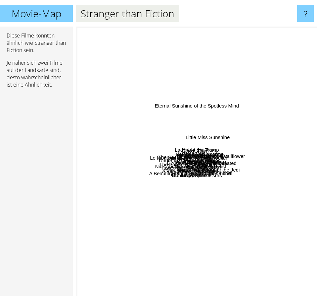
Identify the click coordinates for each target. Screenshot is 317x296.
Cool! (200, 194)
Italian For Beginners (133, 189)
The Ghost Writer (264, 137)
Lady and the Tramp (195, 63)
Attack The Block (198, 245)
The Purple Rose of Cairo (135, 196)
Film (227, 134)
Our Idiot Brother (158, 219)
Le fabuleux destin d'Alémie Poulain (141, 149)
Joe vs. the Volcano (182, 158)
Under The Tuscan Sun (108, 157)
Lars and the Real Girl (213, 139)
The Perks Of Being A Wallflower (273, 105)
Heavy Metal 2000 (252, 94)
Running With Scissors (221, 226)
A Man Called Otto (159, 206)
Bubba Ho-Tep (181, 70)
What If (248, 179)
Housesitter (171, 141)
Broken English (188, 221)
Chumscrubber (242, 230)
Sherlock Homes (237, 164)
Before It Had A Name (209, 117)
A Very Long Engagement (152, 229)
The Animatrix (234, 186)
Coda (207, 251)
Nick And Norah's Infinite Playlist (158, 180)
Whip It (251, 157)
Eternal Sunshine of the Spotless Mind (206, 31)
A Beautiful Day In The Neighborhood (152, 235)
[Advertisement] (36, 194)
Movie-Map (37, 13)
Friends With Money (127, 139)
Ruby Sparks (188, 240)
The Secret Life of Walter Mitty (187, 123)
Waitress (160, 162)
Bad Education (251, 217)
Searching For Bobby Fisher (230, 249)
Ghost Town (189, 76)
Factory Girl (142, 99)
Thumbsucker (158, 212)
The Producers (247, 196)
